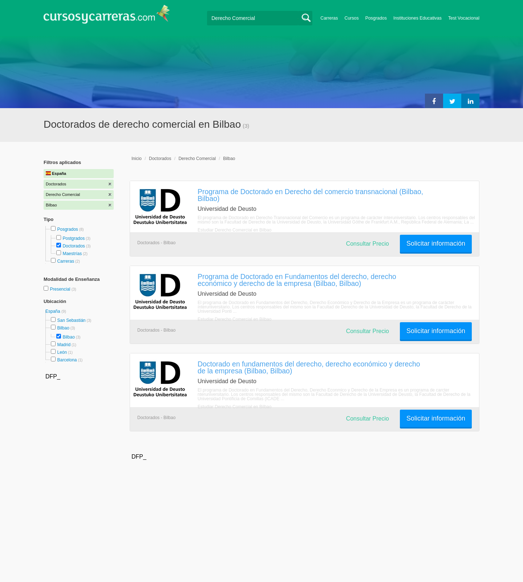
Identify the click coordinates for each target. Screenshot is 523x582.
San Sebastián (71, 320)
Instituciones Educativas (417, 18)
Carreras (329, 18)
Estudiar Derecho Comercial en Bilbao (234, 230)
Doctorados (73, 246)
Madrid (63, 344)
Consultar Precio (367, 244)
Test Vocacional (463, 18)
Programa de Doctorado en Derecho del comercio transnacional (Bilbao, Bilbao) (310, 195)
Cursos (351, 18)
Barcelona (67, 359)
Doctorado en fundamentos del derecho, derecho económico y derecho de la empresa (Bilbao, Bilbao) (309, 367)
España (53, 311)
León (62, 352)
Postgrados (73, 238)
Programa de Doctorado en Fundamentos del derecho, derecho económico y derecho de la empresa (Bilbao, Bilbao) (297, 279)
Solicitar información (435, 243)
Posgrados (376, 18)
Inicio (136, 158)
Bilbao (63, 328)
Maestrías (72, 253)
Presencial (60, 289)
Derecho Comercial (197, 158)
